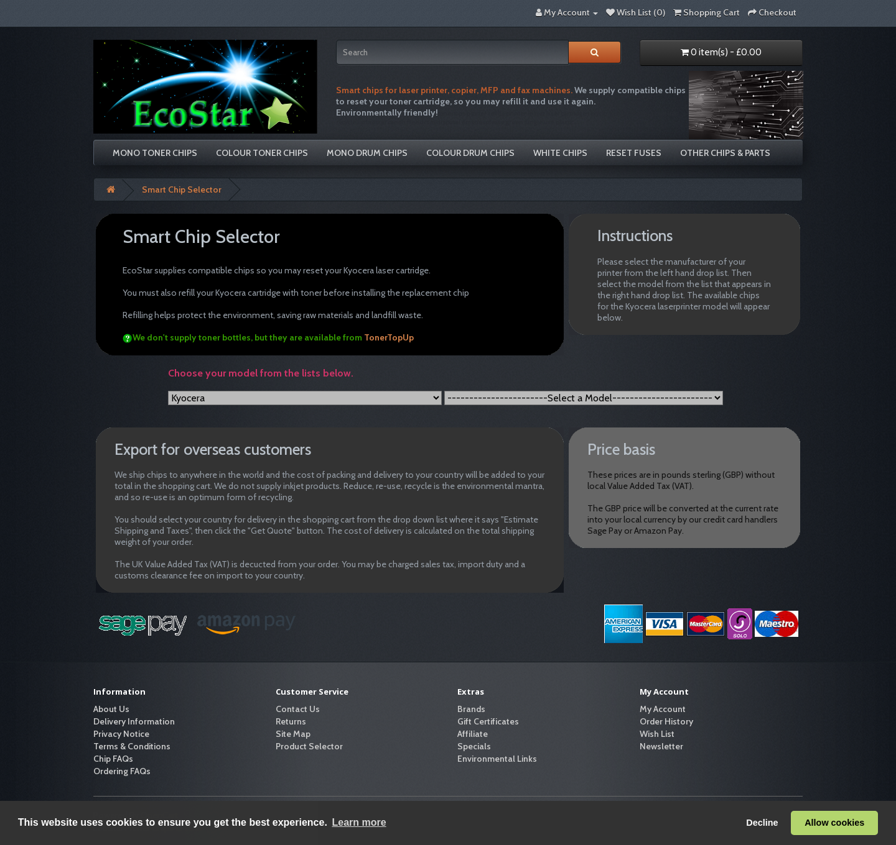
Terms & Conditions (131, 746)
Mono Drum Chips (367, 152)
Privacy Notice (121, 733)
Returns (291, 721)
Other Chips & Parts (725, 152)
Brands (471, 709)
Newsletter (661, 746)
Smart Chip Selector (182, 189)
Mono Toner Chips (155, 152)
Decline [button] (762, 823)
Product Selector (309, 746)
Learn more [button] (359, 822)
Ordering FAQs (122, 771)
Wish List (657, 733)
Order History (666, 721)
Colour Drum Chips (470, 152)
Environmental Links (497, 758)
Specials (474, 746)
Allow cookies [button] (834, 823)
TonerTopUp (389, 337)
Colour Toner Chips (262, 152)
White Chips (560, 152)
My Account (663, 709)
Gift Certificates (488, 721)
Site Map (293, 733)
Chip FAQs (113, 758)
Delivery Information (134, 721)
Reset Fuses (633, 152)
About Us (111, 709)
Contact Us (298, 709)
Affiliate (472, 733)
